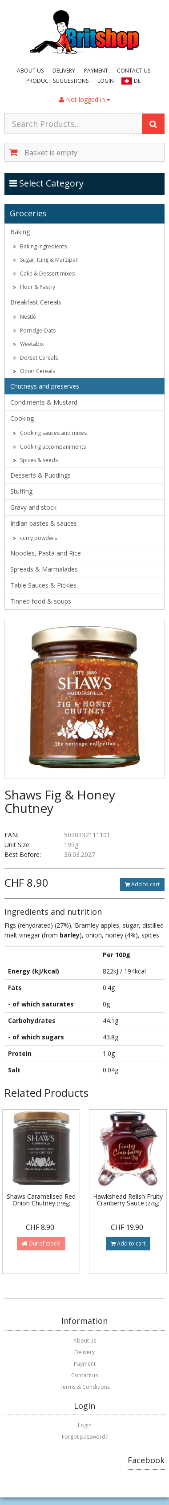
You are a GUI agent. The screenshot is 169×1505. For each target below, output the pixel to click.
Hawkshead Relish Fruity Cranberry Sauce (128, 1199)
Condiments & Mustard (43, 402)
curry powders (35, 538)
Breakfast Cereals (35, 302)
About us (30, 70)
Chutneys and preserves (44, 386)
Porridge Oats (34, 330)
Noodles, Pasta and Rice (45, 553)
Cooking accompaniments (49, 446)
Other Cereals (34, 371)
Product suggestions (57, 81)
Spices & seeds (35, 460)
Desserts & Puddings (40, 475)
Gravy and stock (33, 507)
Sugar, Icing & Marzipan (46, 260)
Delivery (63, 70)
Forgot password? (85, 1436)
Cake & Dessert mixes (44, 273)
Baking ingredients (40, 246)
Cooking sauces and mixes (50, 433)
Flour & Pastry (34, 287)
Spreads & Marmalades (44, 569)
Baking (20, 231)
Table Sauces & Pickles (43, 585)
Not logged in (84, 99)
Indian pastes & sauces (43, 523)
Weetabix (28, 344)
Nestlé (24, 316)
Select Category (47, 183)
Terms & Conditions (85, 1387)
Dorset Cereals (35, 357)
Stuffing (21, 491)
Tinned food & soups (40, 601)
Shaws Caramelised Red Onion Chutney (41, 1199)
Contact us (133, 70)
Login (105, 81)
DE (137, 81)
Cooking (22, 418)
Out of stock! (41, 1243)
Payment (96, 70)
